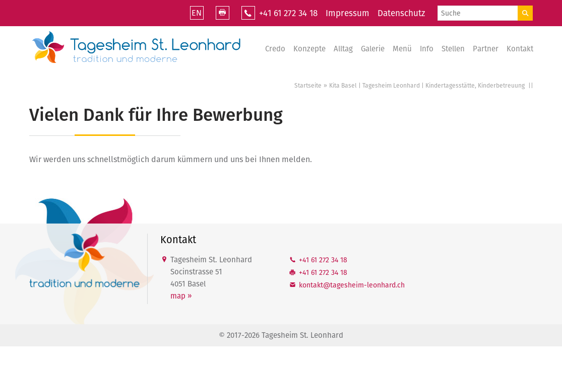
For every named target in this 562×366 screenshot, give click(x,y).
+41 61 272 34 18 (288, 13)
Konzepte (309, 48)
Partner (485, 48)
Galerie (373, 48)
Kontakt (520, 48)
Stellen (453, 48)
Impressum (347, 13)
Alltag (343, 48)
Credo (275, 48)
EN (197, 13)
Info (426, 48)
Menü (402, 48)
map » (181, 296)
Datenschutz (401, 13)
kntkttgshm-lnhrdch (352, 285)
